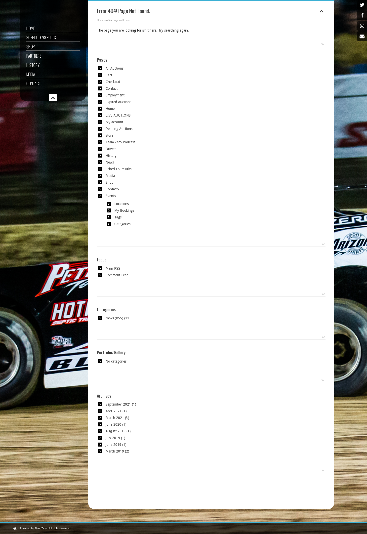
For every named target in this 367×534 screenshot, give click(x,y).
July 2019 (113, 438)
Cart (109, 75)
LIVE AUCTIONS (118, 115)
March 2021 (115, 418)
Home (30, 28)
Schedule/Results (41, 37)
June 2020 (113, 424)
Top (323, 44)
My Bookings (124, 210)
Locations (121, 204)
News (110, 162)
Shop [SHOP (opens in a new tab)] (30, 46)
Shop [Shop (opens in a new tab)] (110, 182)
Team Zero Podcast (120, 142)
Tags (118, 217)
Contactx (112, 189)
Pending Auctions (119, 129)
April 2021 (114, 411)
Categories (122, 224)
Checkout (113, 82)
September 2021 (118, 404)
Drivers (111, 149)
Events (111, 196)
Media (30, 74)
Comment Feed (117, 275)
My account (114, 122)
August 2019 (115, 431)
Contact (33, 83)
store (109, 135)
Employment (115, 95)
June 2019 (113, 445)
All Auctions (114, 68)
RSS (119, 318)
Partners (33, 56)
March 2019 (115, 451)
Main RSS (113, 268)
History (33, 65)
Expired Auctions (118, 102)
